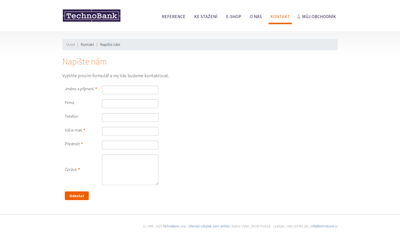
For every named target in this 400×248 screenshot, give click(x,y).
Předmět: (72, 143)
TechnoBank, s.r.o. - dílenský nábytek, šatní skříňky (196, 226)
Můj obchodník (319, 16)
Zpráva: (71, 169)
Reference (173, 16)
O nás (256, 16)
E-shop (233, 16)
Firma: (70, 102)
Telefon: (72, 116)
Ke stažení (205, 16)
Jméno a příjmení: (79, 88)
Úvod (70, 44)
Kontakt (280, 16)
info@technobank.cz (324, 226)
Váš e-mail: (74, 130)
